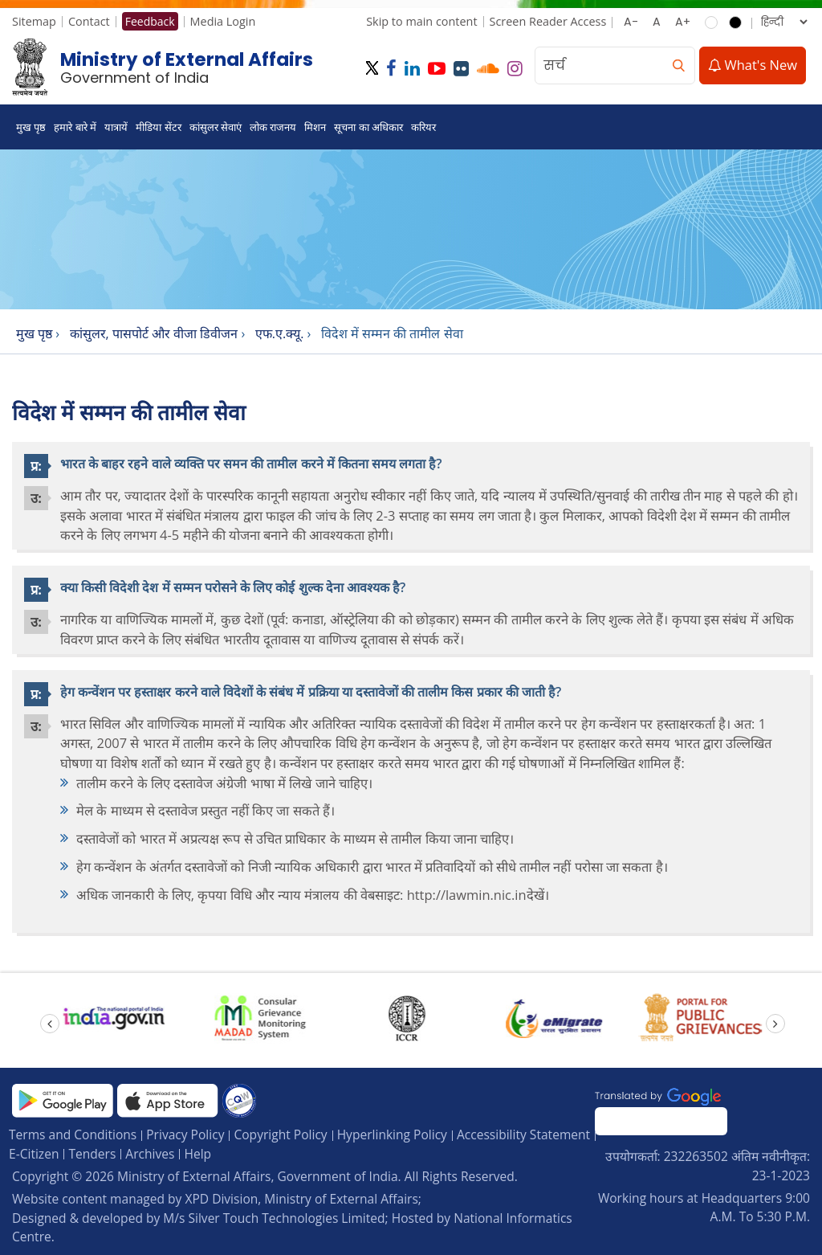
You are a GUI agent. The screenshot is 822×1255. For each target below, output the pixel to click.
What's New (752, 64)
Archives (149, 1154)
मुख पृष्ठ (31, 127)
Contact (89, 21)
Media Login (223, 21)
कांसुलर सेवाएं (215, 127)
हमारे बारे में (75, 127)
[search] (678, 65)
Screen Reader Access (548, 21)
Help (197, 1154)
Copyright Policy (280, 1134)
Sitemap (34, 21)
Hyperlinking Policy (392, 1134)
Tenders (92, 1154)
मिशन (315, 127)
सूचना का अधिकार (368, 127)
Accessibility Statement (523, 1134)
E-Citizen (34, 1154)
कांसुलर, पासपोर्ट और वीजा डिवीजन (154, 333)
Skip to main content (421, 21)
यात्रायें (116, 127)
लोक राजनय (273, 127)
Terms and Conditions (72, 1134)
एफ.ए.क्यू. (279, 333)
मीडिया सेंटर (158, 127)
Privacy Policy (185, 1134)
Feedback (150, 21)
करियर (423, 127)
